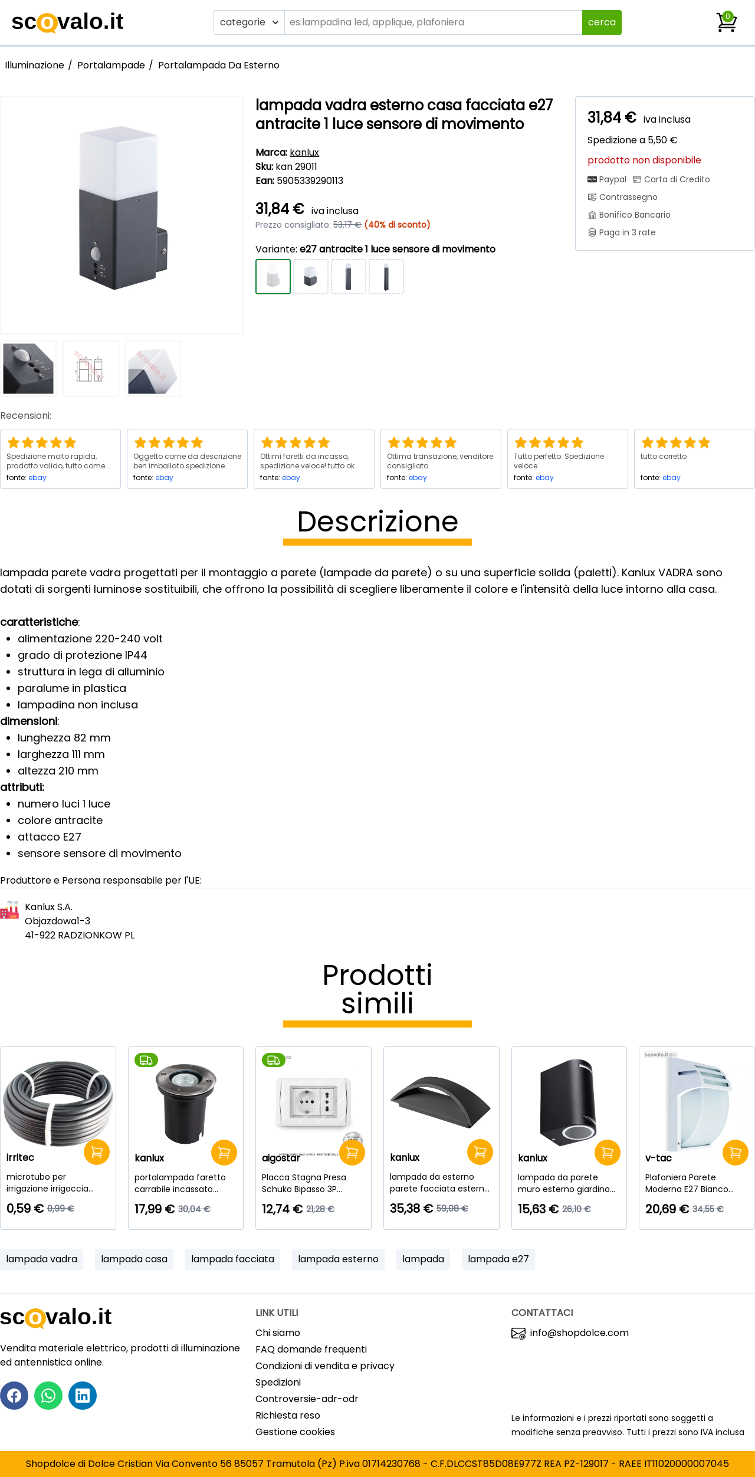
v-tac (658, 1158)
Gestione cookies (295, 1432)
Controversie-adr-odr (307, 1399)
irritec (20, 1157)
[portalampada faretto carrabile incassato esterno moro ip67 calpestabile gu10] (186, 1183)
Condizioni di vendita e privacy (325, 1366)
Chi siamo (277, 1333)
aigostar (281, 1158)
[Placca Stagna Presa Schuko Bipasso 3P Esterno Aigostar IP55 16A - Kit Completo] (313, 1183)
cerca (602, 22)
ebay (37, 477)
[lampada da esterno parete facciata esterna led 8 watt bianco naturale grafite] (441, 1182)
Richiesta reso (287, 1415)
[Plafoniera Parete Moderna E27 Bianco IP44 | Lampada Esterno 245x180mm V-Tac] (696, 1183)
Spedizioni (278, 1382)
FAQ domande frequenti (311, 1349)
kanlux (304, 152)
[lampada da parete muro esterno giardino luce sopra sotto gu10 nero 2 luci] (569, 1183)
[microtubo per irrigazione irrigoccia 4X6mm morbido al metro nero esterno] (58, 1182)
